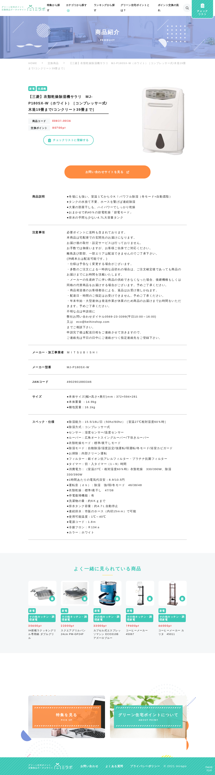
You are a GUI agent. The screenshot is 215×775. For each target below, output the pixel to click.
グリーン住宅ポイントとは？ (135, 8)
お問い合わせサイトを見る (107, 171)
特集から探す (53, 8)
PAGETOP (209, 769)
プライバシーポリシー (145, 766)
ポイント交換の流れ (168, 8)
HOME (32, 63)
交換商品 (53, 63)
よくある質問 (114, 766)
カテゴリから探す (76, 8)
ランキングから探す (104, 8)
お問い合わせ (89, 766)
